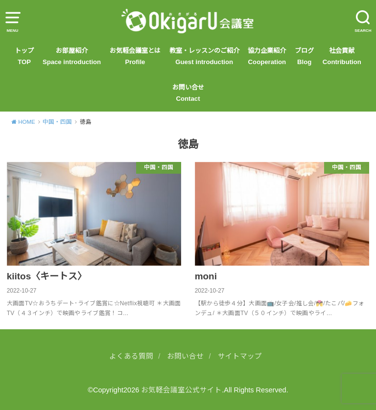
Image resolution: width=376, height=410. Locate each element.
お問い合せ (185, 356)
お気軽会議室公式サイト (181, 390)
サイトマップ (240, 356)
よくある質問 (131, 356)
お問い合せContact (188, 93)
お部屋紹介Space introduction (72, 56)
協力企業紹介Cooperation (267, 56)
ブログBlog (304, 56)
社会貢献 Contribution (342, 56)
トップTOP (24, 56)
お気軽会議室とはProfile (135, 56)
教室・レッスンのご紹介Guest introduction (204, 56)
